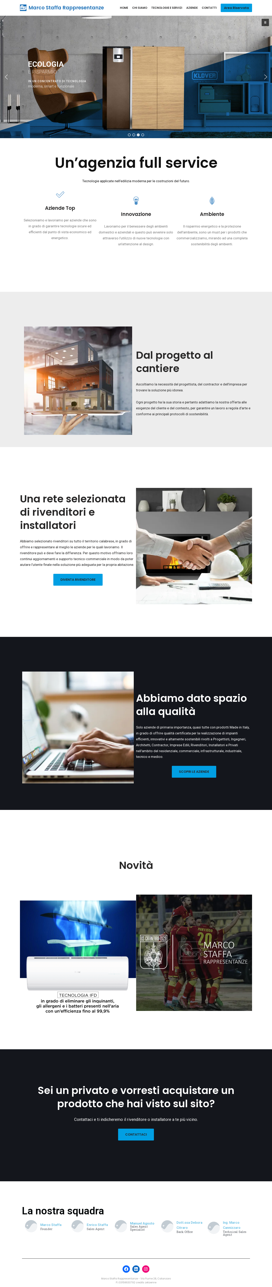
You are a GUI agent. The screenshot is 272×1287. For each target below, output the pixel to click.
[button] (265, 22)
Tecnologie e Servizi (166, 8)
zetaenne (150, 1282)
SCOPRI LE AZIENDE (194, 771)
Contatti (209, 8)
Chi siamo (139, 8)
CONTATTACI (136, 1134)
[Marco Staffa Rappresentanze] (62, 8)
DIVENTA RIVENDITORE (77, 579)
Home (124, 8)
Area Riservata (236, 8)
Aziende (192, 8)
